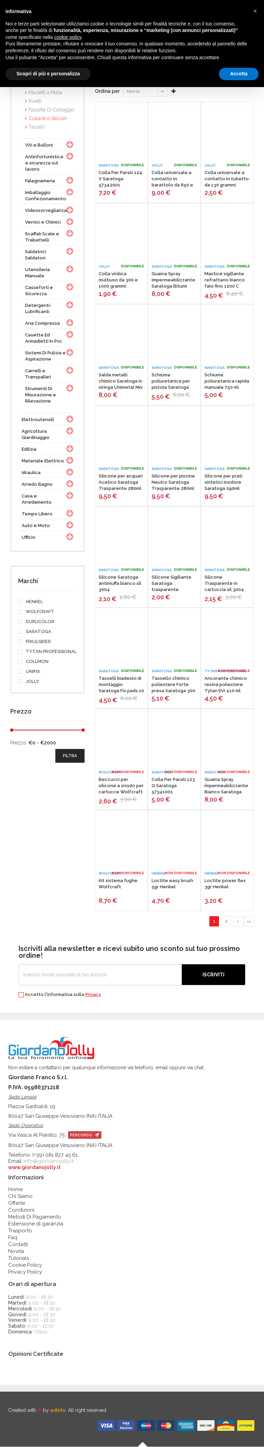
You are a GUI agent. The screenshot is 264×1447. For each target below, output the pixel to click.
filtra (70, 755)
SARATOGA (34, 631)
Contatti (18, 1245)
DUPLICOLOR (36, 621)
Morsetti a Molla (45, 92)
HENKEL (30, 601)
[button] (255, 11)
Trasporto (20, 1231)
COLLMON (33, 661)
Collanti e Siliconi (47, 118)
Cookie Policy (25, 1265)
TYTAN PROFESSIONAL (47, 651)
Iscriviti (213, 975)
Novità (16, 1251)
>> (249, 921)
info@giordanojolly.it (49, 1161)
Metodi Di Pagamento (34, 1217)
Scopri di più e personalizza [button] (48, 73)
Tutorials (18, 1258)
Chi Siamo (20, 1196)
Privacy (93, 994)
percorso (84, 1135)
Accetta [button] (239, 73)
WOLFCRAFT (36, 611)
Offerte (16, 1203)
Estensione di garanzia (35, 1224)
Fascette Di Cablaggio (51, 109)
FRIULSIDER (34, 641)
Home (15, 1190)
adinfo (58, 1410)
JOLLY (28, 681)
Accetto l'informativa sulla (60, 995)
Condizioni (21, 1210)
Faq (12, 1238)
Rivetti (35, 101)
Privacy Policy (25, 1272)
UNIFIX (29, 671)
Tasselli (37, 127)
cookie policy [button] (67, 37)
